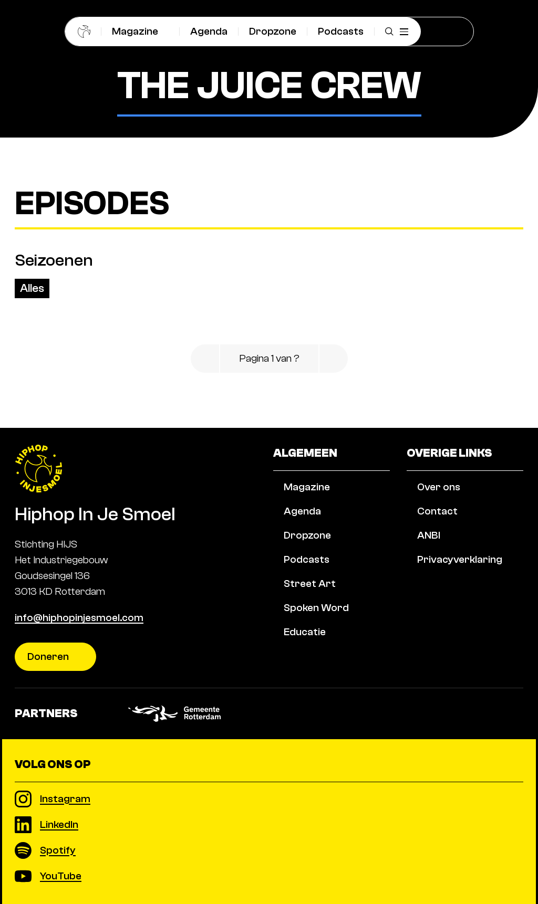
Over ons (438, 509)
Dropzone (272, 31)
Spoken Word (316, 630)
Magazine (135, 31)
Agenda (208, 31)
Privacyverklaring (459, 582)
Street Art (310, 606)
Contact (437, 534)
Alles (32, 288)
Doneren (48, 656)
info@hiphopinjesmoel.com (79, 618)
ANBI (428, 558)
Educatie (305, 654)
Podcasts (341, 31)
